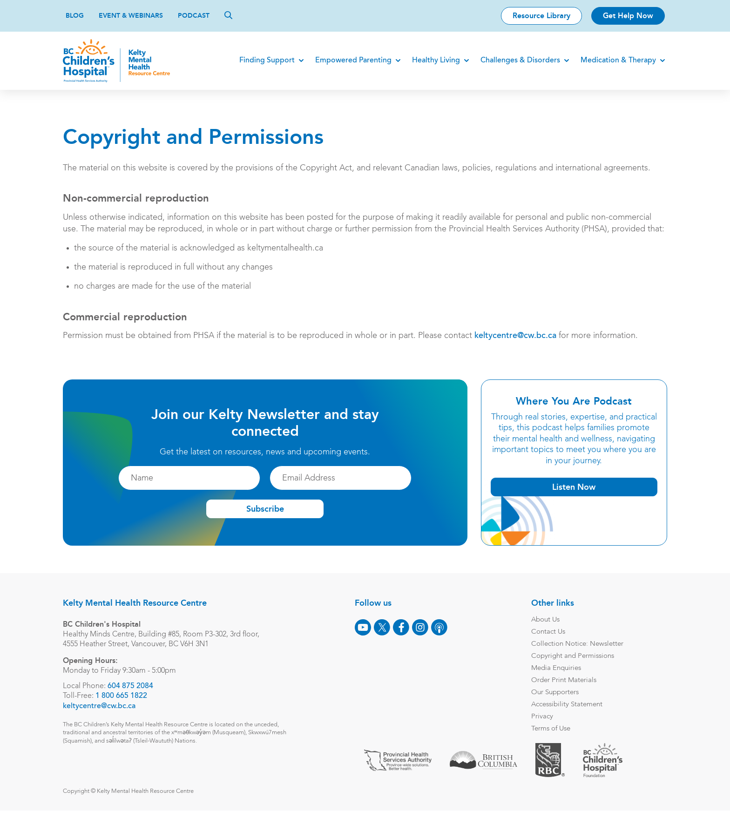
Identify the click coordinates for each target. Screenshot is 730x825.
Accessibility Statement (569, 716)
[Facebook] (403, 639)
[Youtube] (365, 639)
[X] (384, 639)
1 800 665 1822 (124, 708)
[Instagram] (422, 639)
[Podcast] (441, 639)
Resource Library (541, 15)
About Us (548, 631)
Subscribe (265, 520)
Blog (75, 16)
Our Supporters (557, 704)
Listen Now (571, 499)
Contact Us (551, 643)
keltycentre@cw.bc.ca (518, 348)
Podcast (194, 16)
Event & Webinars (131, 16)
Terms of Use (553, 740)
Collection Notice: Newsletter (580, 655)
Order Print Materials (566, 692)
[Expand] (299, 60)
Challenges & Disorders (518, 60)
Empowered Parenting (351, 60)
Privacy (544, 728)
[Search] (228, 15)
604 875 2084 (133, 698)
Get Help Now (628, 15)
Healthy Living (434, 60)
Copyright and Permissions (575, 667)
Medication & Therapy (616, 60)
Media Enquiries (558, 679)
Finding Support (264, 60)
